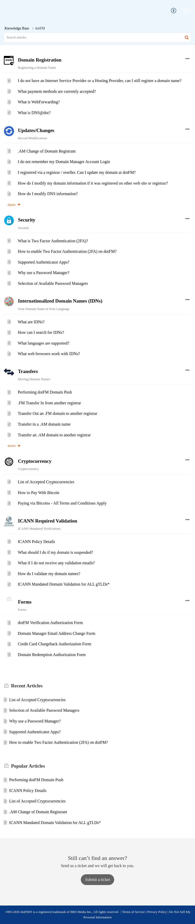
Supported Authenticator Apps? (43, 262)
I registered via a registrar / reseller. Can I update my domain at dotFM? (76, 172)
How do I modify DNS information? (47, 194)
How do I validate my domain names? (49, 573)
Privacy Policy (157, 912)
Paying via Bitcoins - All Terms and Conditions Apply (62, 503)
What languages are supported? (43, 343)
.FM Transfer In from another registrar (49, 403)
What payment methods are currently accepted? (57, 91)
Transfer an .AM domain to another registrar (54, 435)
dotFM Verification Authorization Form (50, 622)
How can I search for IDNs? (41, 332)
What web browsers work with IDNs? (49, 353)
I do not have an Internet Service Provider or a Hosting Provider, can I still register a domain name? (99, 80)
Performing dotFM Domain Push (45, 392)
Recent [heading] (27, 685)
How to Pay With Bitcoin (38, 492)
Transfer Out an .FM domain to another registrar (57, 413)
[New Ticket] (97, 879)
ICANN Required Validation (47, 521)
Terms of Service (133, 912)
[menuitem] (174, 11)
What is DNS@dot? (34, 113)
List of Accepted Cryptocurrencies (46, 482)
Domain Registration (39, 60)
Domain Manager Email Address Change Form (56, 633)
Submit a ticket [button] (97, 879)
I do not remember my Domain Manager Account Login (64, 161)
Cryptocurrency (35, 461)
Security (26, 220)
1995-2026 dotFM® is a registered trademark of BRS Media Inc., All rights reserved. (62, 912)
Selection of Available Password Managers (53, 283)
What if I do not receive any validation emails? (56, 563)
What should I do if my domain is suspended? (55, 552)
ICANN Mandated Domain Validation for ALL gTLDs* (63, 584)
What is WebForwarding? (39, 102)
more (14, 205)
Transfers (28, 371)
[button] (174, 11)
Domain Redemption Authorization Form (51, 654)
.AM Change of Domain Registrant (46, 151)
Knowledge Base (17, 28)
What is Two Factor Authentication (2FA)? (53, 241)
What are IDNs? (31, 322)
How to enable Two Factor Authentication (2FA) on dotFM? (67, 251)
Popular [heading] (28, 766)
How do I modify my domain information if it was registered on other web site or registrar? (93, 183)
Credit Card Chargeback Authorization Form (54, 644)
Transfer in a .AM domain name (44, 424)
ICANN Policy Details (36, 541)
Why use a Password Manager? (43, 272)
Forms (25, 602)
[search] (97, 37)
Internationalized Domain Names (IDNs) (60, 301)
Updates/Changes (36, 130)
